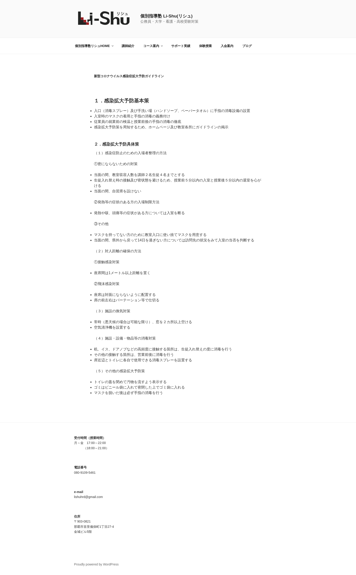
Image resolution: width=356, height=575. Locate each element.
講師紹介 (128, 46)
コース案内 (153, 46)
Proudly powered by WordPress (96, 564)
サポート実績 (180, 46)
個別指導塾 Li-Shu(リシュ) (166, 16)
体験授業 (205, 46)
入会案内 (227, 46)
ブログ (247, 46)
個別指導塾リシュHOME (94, 46)
